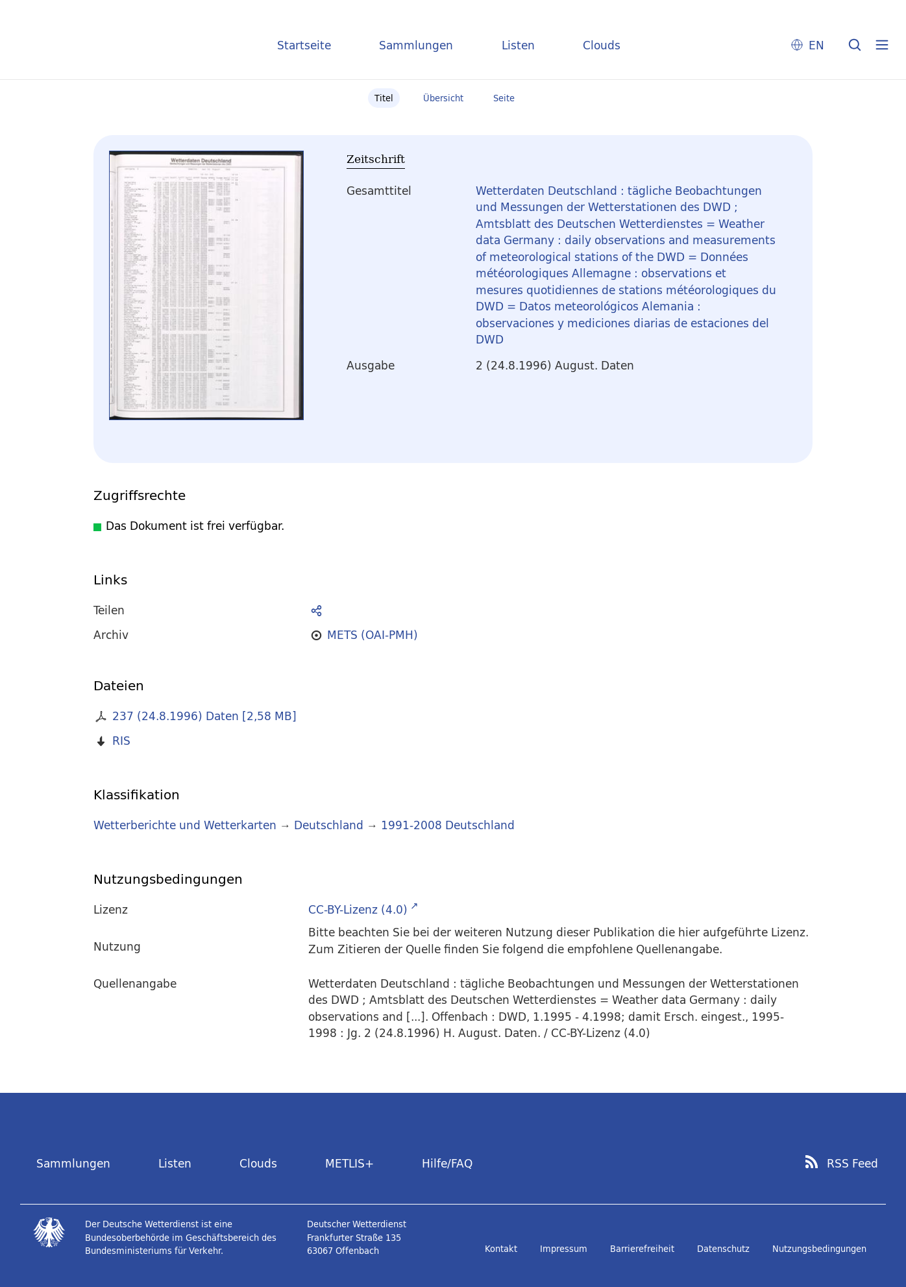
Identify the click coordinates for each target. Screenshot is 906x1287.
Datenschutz (723, 1249)
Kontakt (501, 1249)
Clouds (601, 45)
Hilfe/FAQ (447, 1163)
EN (816, 45)
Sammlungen (416, 45)
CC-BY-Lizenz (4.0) (358, 909)
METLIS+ (349, 1163)
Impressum (563, 1249)
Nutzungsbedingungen (819, 1249)
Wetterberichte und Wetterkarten (184, 825)
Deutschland (328, 825)
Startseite (304, 45)
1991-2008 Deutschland (448, 825)
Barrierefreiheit (642, 1249)
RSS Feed (852, 1163)
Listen (518, 45)
